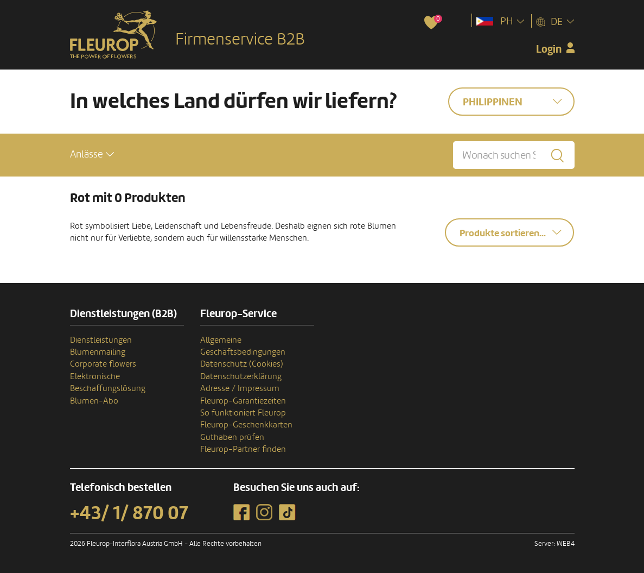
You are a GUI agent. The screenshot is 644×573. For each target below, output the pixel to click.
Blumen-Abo (94, 401)
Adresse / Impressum (239, 388)
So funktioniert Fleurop (243, 413)
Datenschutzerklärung (241, 376)
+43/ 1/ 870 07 (129, 513)
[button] (92, 154)
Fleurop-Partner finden (243, 449)
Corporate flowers (103, 364)
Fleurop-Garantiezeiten (243, 401)
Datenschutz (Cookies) (241, 364)
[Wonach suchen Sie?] (513, 155)
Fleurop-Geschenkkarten (246, 425)
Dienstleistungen (101, 340)
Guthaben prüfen (232, 437)
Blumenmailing (97, 352)
